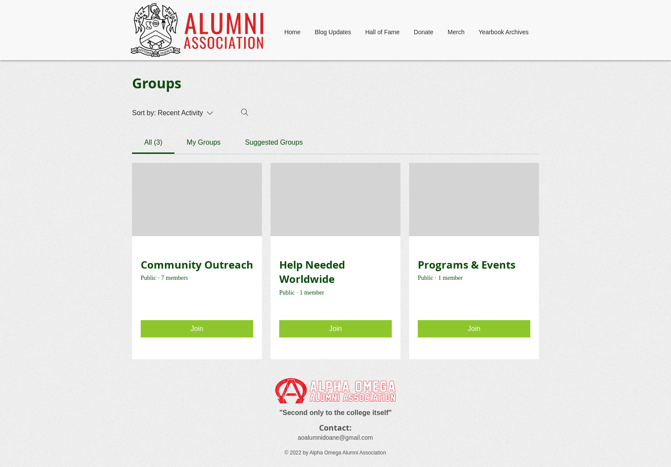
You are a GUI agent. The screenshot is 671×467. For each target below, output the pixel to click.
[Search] (244, 112)
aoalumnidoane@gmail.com (335, 437)
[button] (382, 32)
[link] (153, 142)
